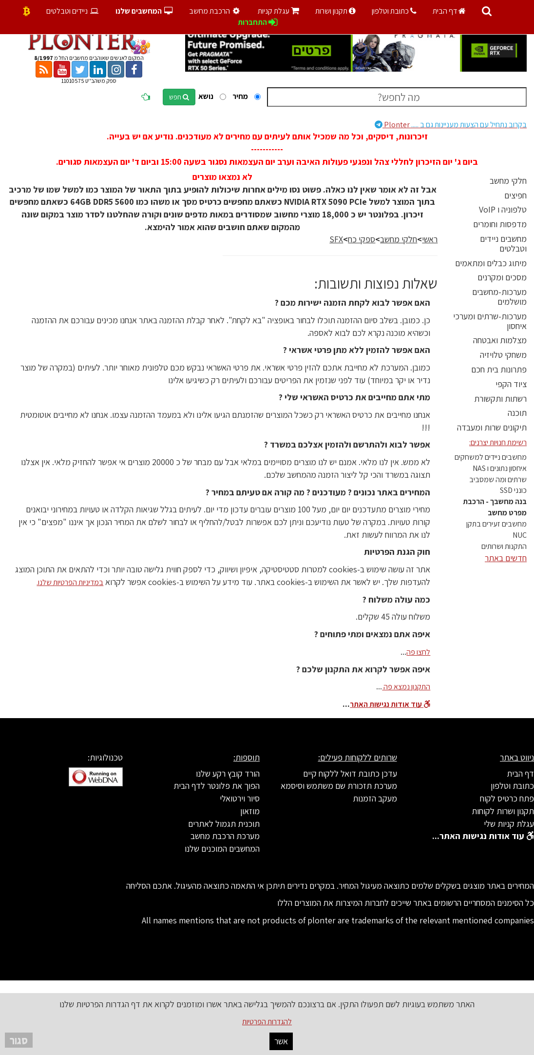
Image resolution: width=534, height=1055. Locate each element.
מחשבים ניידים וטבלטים (503, 243)
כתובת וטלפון (394, 11)
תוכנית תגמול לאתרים (224, 823)
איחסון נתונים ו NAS (500, 468)
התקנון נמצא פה (406, 687)
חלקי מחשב (508, 180)
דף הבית (449, 11)
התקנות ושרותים (504, 546)
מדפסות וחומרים (500, 224)
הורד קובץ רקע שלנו (228, 773)
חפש (179, 97)
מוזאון (250, 811)
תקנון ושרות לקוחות (503, 811)
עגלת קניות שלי (509, 823)
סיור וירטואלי (240, 798)
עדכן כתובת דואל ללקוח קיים (350, 773)
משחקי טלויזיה (503, 354)
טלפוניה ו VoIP (503, 209)
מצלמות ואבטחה (500, 340)
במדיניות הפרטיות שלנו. (70, 582)
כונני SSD (513, 490)
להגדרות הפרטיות (267, 1021)
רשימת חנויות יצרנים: (498, 442)
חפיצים (515, 195)
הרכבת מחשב (216, 11)
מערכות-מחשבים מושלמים (499, 296)
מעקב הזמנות (375, 798)
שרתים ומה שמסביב (498, 479)
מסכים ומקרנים (502, 277)
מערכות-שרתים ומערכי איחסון (490, 321)
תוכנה (517, 412)
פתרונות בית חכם (499, 369)
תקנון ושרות (335, 11)
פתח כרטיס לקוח (507, 798)
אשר (281, 1041)
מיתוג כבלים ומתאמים (491, 263)
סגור (19, 1040)
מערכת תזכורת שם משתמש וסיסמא (339, 785)
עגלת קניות (278, 11)
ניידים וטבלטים (72, 11)
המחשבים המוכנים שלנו (222, 848)
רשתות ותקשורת (500, 398)
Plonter (451, 124)
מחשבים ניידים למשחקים (491, 457)
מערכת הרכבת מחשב (225, 835)
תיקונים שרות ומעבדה (492, 427)
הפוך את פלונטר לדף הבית (216, 785)
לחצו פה (418, 652)
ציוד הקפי (511, 384)
